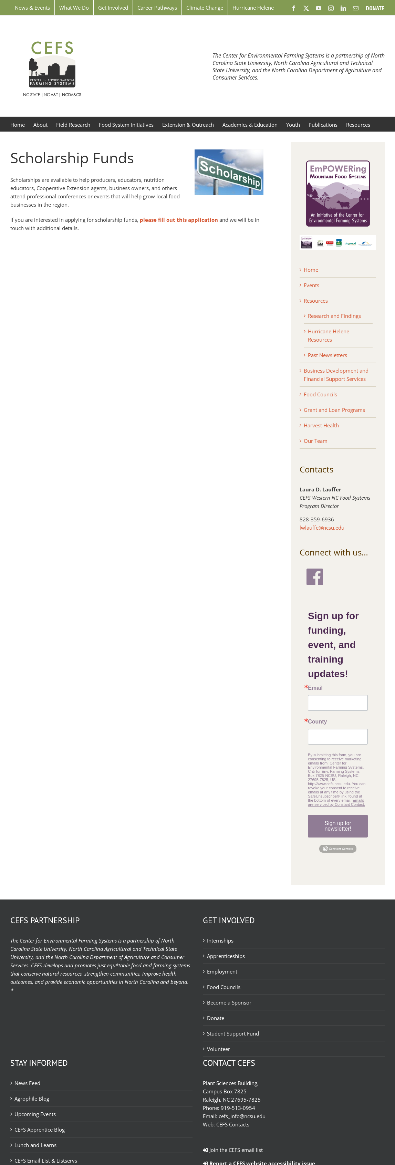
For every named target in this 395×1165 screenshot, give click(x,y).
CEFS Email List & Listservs (45, 1160)
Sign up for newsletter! (337, 826)
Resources (316, 300)
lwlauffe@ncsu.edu (322, 527)
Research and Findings (334, 315)
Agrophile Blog (31, 1098)
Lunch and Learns (35, 1145)
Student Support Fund (233, 1033)
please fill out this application (179, 219)
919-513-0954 (238, 1107)
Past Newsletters (327, 355)
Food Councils (320, 394)
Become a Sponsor (229, 1002)
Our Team (316, 440)
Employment (222, 971)
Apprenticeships (226, 956)
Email (315, 688)
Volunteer (218, 1049)
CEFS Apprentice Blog (39, 1129)
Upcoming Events (35, 1114)
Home (311, 269)
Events (311, 285)
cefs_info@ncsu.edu (242, 1116)
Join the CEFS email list (233, 1149)
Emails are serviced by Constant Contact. (336, 802)
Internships (220, 940)
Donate (215, 1018)
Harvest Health (321, 425)
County (317, 722)
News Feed (27, 1083)
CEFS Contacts (232, 1124)
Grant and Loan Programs (334, 409)
